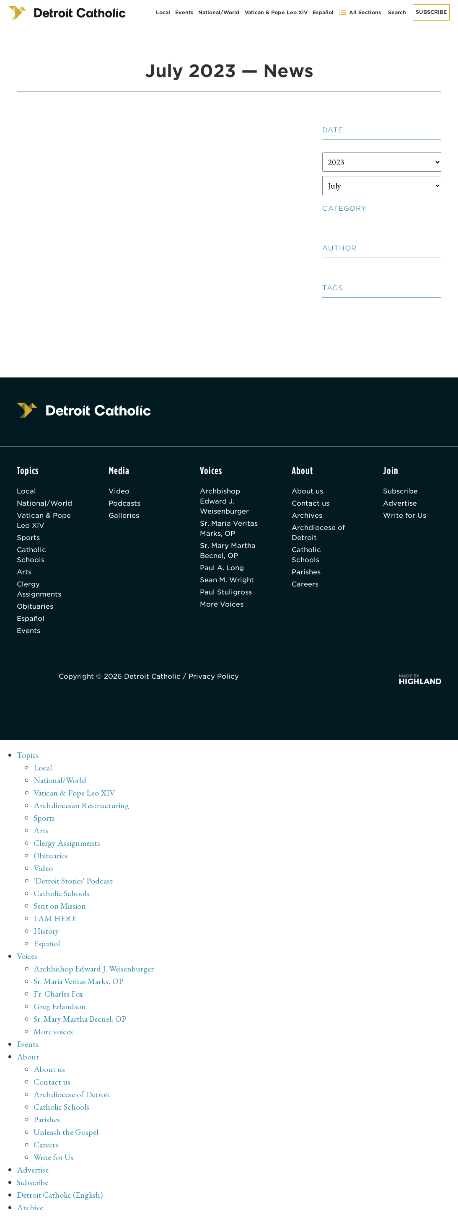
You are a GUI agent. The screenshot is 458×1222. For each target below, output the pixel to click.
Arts (24, 572)
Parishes (306, 572)
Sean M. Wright (227, 580)
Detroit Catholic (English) (60, 1194)
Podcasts (124, 503)
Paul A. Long (222, 568)
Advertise (400, 503)
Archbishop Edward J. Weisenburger (224, 501)
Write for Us (404, 515)
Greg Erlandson (60, 1006)
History (46, 930)
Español (323, 12)
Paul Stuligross (226, 592)
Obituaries (35, 606)
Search (397, 12)
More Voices (221, 604)
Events (184, 12)
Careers (305, 584)
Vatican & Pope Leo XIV (276, 12)
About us (307, 491)
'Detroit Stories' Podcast (73, 880)
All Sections (360, 12)
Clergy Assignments (39, 589)
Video (119, 491)
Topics (28, 754)
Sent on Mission (60, 905)
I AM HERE (55, 918)
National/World (219, 12)
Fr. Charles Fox (58, 993)
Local (163, 12)
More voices (53, 1031)
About (28, 1056)
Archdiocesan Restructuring (81, 805)
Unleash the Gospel (66, 1131)
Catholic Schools (31, 555)
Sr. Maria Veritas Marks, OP (229, 528)
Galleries (124, 515)
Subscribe (431, 12)
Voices (27, 956)
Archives (307, 515)
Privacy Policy (214, 676)
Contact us (310, 503)
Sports (28, 538)
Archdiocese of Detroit (318, 533)
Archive (30, 1207)
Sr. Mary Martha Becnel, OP (228, 551)
